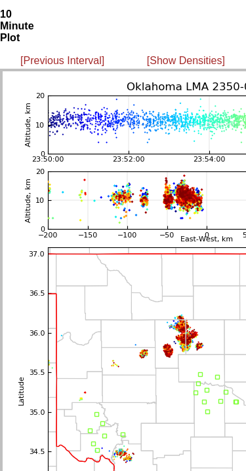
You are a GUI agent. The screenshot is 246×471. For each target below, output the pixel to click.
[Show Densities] (186, 60)
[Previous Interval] (62, 60)
